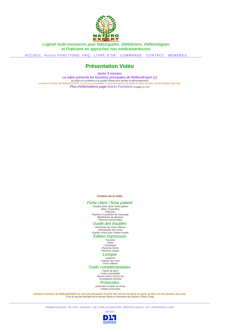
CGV (147, 307)
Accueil (145, 87)
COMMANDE (131, 55)
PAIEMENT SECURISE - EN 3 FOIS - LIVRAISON (68, 307)
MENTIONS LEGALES (133, 307)
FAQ (86, 55)
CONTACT (155, 55)
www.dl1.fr (109, 312)
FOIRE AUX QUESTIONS (109, 307)
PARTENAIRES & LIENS (163, 307)
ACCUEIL (33, 55)
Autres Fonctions (120, 86)
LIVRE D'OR (105, 55)
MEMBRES (177, 55)
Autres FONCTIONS (62, 55)
